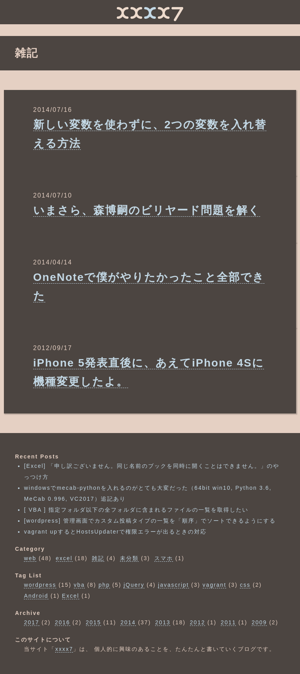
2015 (93, 622)
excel (64, 558)
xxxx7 (64, 649)
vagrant (215, 585)
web (30, 558)
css (245, 585)
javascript (173, 585)
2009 (259, 622)
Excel (70, 596)
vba (79, 585)
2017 (31, 622)
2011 (228, 622)
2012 (197, 622)
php (104, 585)
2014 (128, 622)
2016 (62, 622)
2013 (162, 622)
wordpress (40, 585)
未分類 (129, 558)
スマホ (163, 558)
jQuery (133, 585)
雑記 (98, 558)
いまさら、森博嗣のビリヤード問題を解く (146, 210)
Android (36, 596)
